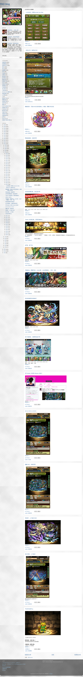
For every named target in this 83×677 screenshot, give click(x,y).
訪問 (3, 116)
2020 (5, 135)
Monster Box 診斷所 (6, 91)
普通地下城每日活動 (6, 120)
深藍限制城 (4, 115)
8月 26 (7, 162)
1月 (5, 247)
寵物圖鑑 (30, 650)
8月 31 (7, 153)
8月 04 (7, 229)
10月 (6, 148)
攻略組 (3, 74)
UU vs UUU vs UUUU (30, 411)
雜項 (3, 67)
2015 (5, 143)
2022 (5, 131)
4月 (5, 241)
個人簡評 (4, 88)
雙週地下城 (4, 81)
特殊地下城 (4, 84)
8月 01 (7, 234)
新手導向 (4, 77)
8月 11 (7, 217)
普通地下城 (4, 113)
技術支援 (4, 102)
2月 (5, 245)
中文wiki (4, 670)
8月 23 (7, 167)
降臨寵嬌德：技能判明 (31, 138)
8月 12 (7, 215)
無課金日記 (30, 101)
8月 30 (7, 155)
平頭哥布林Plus (29, 609)
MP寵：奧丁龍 (29, 245)
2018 (5, 138)
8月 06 (7, 226)
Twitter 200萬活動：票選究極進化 (33, 219)
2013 (5, 250)
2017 (5, 140)
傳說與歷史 (4, 93)
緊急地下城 (4, 98)
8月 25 (7, 163)
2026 (5, 124)
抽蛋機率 (4, 70)
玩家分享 (4, 112)
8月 (5, 152)
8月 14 (7, 182)
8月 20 (7, 172)
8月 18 (7, 175)
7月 (5, 236)
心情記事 (4, 90)
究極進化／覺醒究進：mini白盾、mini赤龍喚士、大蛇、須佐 (40, 270)
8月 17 (7, 177)
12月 (6, 145)
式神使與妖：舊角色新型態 (13, 43)
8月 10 (7, 219)
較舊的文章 (78, 654)
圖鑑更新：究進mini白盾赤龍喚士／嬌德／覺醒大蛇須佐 (39, 106)
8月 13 (7, 184)
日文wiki (4, 665)
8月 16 (7, 179)
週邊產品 (4, 85)
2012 (5, 252)
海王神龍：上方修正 (30, 554)
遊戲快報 (30, 45)
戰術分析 (4, 79)
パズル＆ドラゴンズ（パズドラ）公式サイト (11, 662)
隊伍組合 (4, 76)
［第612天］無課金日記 (31, 50)
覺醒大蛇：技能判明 (30, 464)
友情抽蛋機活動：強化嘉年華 (32, 191)
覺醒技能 (4, 99)
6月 (5, 238)
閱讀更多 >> (27, 41)
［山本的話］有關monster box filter (34, 12)
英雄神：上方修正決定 (31, 518)
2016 (5, 142)
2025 (5, 126)
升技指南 (4, 87)
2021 (5, 133)
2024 (5, 128)
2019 (5, 136)
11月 (6, 146)
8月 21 (7, 170)
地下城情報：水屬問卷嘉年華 (32, 337)
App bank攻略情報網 (6, 667)
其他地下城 (4, 107)
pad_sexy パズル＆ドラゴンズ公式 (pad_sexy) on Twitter (13, 664)
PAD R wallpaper (5, 106)
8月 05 (7, 227)
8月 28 (7, 158)
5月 (5, 240)
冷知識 (29, 459)
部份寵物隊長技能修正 (31, 298)
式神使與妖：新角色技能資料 (13, 36)
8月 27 (7, 160)
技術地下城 (4, 101)
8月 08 (7, 222)
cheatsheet (4, 109)
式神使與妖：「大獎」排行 (13, 30)
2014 (5, 249)
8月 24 (7, 165)
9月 (5, 150)
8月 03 (7, 231)
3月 (5, 243)
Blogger (50, 673)
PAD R (3, 82)
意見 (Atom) (30, 657)
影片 (3, 68)
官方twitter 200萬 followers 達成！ (34, 373)
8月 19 (7, 174)
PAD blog (5, 4)
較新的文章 (28, 654)
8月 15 (7, 180)
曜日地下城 (4, 110)
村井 (3, 71)
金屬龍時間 (4, 668)
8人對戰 (4, 95)
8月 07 (7, 224)
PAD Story (4, 118)
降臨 (3, 104)
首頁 (53, 654)
